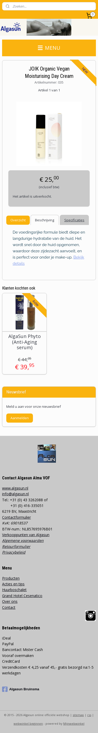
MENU (49, 47)
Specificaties (74, 219)
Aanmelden (19, 418)
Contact (8, 607)
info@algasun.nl (15, 493)
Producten (11, 578)
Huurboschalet (14, 589)
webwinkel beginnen (28, 723)
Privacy (8, 552)
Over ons (10, 601)
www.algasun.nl (15, 488)
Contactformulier (16, 517)
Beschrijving (44, 219)
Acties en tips (13, 583)
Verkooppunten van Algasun (25, 534)
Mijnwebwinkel (73, 723)
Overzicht (18, 219)
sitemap (78, 715)
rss (89, 715)
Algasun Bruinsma (20, 689)
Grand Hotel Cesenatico (22, 595)
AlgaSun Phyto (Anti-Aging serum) (24, 342)
